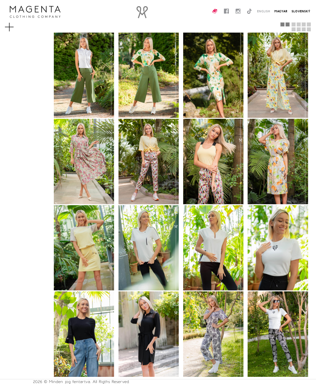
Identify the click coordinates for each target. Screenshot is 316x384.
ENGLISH (263, 11)
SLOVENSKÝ (301, 11)
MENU (15, 25)
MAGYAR (280, 11)
